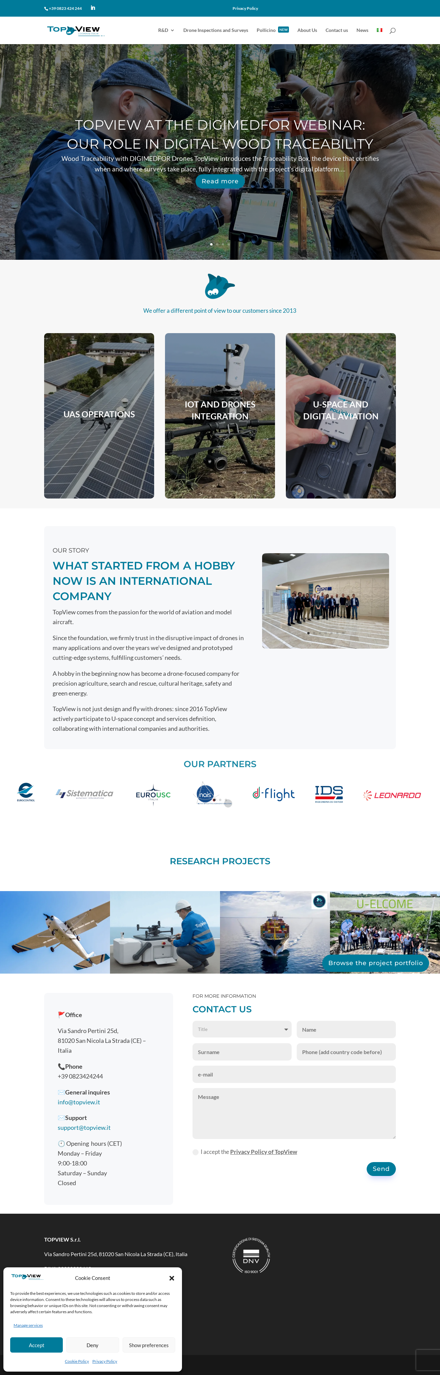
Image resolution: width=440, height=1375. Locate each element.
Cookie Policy (77, 1361)
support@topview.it (84, 1127)
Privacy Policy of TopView (263, 1151)
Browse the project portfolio (375, 963)
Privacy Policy (104, 1361)
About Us (307, 30)
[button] (171, 1278)
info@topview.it (79, 1102)
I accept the (244, 1152)
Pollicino (273, 30)
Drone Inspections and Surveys (215, 30)
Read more (220, 199)
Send (381, 1169)
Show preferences (149, 1345)
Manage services (28, 1325)
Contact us (337, 30)
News (362, 30)
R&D (163, 30)
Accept (36, 1345)
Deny (92, 1345)
